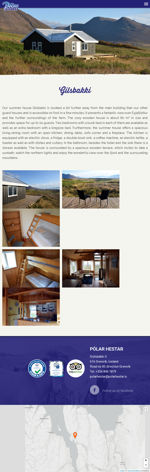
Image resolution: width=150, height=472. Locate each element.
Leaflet (122, 471)
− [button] (146, 465)
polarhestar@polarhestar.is (108, 376)
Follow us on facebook (117, 391)
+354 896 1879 (106, 371)
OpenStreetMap (134, 471)
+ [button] (146, 460)
